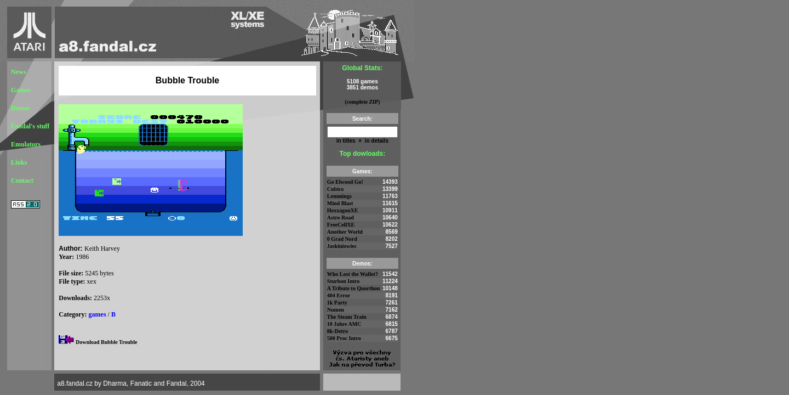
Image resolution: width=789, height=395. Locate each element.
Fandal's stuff (30, 126)
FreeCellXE (341, 225)
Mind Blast (340, 203)
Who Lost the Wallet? (352, 274)
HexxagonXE (342, 210)
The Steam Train (347, 317)
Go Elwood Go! (345, 182)
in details (375, 141)
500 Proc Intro (344, 338)
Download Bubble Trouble (106, 342)
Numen (335, 310)
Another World (345, 232)
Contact (22, 180)
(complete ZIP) (362, 102)
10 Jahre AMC (344, 324)
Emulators (26, 144)
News (18, 72)
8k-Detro (337, 331)
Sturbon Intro (343, 281)
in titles (346, 141)
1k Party (337, 303)
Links (19, 162)
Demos (20, 108)
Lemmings (339, 196)
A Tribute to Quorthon (353, 288)
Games (20, 90)
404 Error (338, 295)
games (97, 314)
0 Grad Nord (342, 239)
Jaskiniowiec (342, 246)
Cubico (335, 189)
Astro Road (340, 218)
